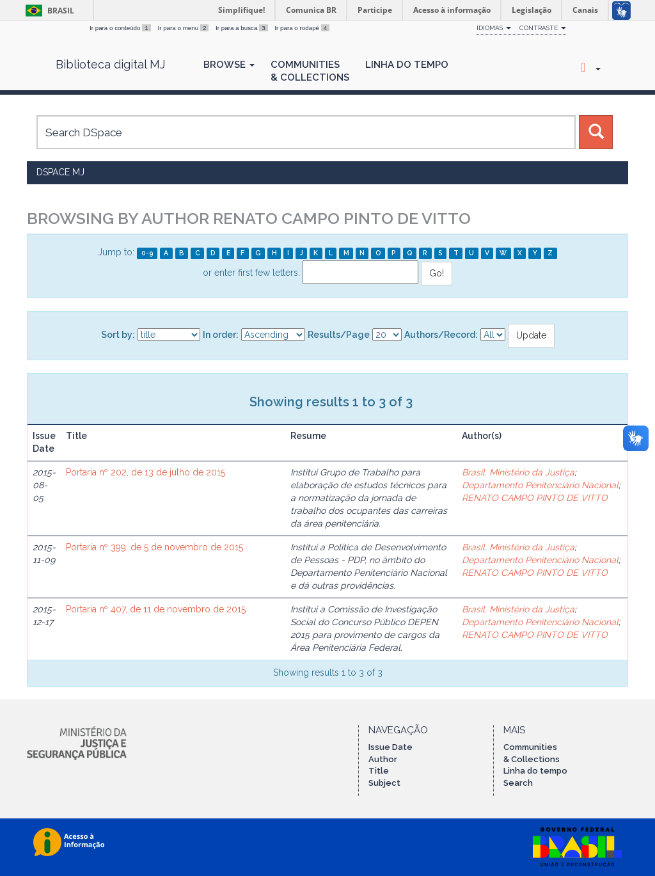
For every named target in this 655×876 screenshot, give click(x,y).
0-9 (147, 253)
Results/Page (339, 335)
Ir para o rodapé (301, 27)
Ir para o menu (183, 27)
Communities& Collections (310, 71)
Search (518, 783)
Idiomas (494, 27)
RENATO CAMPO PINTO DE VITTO (535, 498)
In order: (221, 335)
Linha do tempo (535, 771)
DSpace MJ (60, 172)
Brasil (47, 10)
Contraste (542, 27)
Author (382, 759)
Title (378, 771)
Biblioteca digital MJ (110, 64)
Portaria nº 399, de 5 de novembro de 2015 (154, 547)
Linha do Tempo (406, 64)
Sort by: (118, 335)
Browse (229, 64)
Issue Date (390, 747)
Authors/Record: (441, 335)
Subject (384, 783)
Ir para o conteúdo (121, 27)
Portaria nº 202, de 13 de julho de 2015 (145, 472)
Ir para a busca (242, 27)
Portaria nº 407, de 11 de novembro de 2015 (156, 609)
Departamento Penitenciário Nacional (540, 485)
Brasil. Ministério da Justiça (518, 472)
